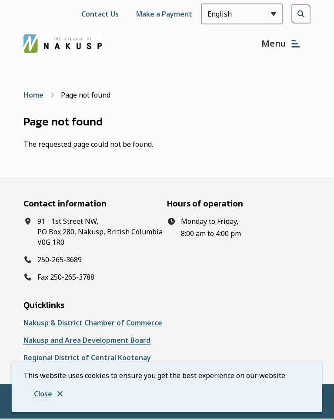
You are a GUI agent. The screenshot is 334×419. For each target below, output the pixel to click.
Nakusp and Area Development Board (86, 340)
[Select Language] (242, 13)
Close (43, 394)
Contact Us (100, 14)
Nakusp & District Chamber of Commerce (92, 323)
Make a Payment (164, 14)
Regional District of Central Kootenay (87, 357)
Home (33, 95)
